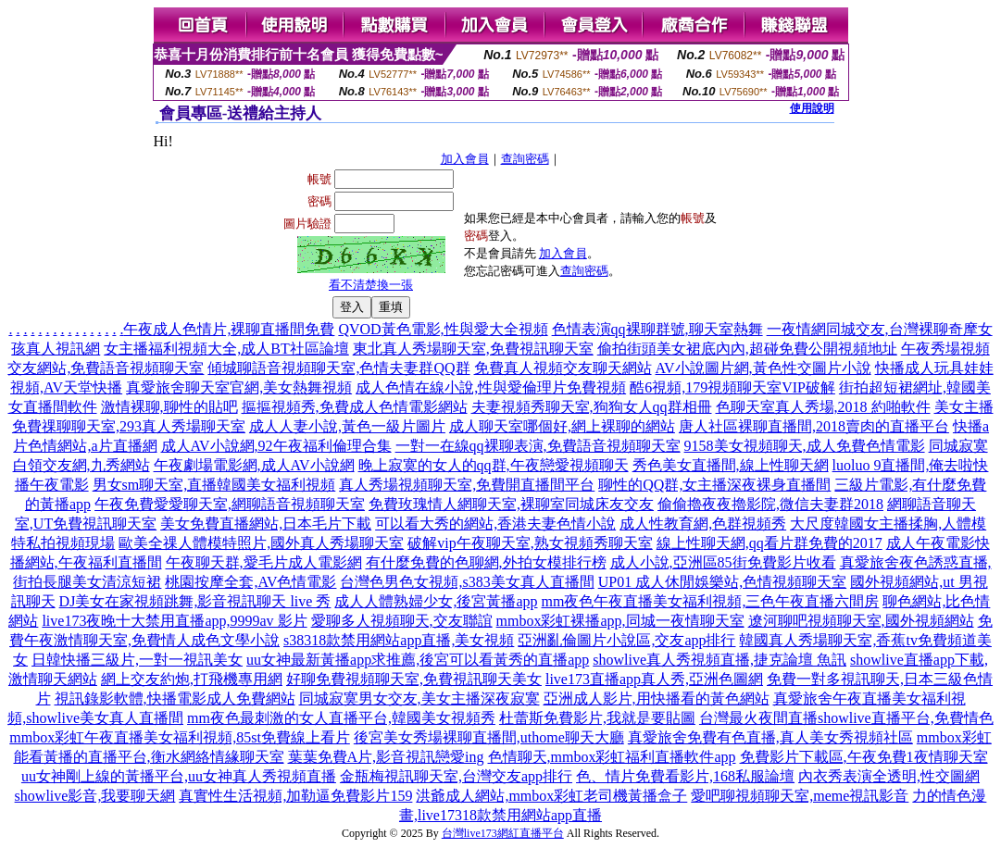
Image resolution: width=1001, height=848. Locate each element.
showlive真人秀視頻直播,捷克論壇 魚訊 (719, 659)
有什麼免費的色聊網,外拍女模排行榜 (486, 562)
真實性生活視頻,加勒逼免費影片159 (295, 796)
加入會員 (465, 159)
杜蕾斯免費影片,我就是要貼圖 (597, 718)
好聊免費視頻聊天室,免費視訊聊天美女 (414, 679)
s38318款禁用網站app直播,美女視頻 (398, 640)
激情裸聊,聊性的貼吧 (169, 407)
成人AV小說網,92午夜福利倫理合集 (276, 446)
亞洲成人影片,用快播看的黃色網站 (657, 698)
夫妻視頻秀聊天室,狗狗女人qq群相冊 (591, 407)
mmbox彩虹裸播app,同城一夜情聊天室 (620, 621)
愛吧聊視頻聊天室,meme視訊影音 (799, 796)
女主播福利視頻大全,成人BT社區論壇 (226, 348)
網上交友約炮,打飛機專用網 (191, 679)
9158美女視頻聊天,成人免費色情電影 (804, 446)
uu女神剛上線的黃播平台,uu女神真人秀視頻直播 (178, 776)
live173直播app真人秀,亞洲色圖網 (654, 679)
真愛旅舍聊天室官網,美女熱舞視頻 (239, 387)
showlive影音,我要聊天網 (95, 796)
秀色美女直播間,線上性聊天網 (730, 465)
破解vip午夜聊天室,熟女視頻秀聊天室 (529, 543)
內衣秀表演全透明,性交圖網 (889, 776)
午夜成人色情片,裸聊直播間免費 (228, 329)
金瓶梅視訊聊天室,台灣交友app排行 (456, 776)
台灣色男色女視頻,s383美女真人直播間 (467, 582)
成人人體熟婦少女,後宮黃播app (435, 601)
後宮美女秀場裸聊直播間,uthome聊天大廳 (489, 737)
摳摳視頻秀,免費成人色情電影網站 (355, 407)
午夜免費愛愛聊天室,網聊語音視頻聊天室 (229, 504)
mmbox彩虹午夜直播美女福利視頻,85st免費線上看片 (179, 737)
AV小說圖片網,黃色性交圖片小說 (763, 368)
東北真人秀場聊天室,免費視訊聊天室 (473, 348)
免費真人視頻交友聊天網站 (563, 368)
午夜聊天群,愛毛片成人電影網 (264, 562)
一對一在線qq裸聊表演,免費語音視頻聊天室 (538, 446)
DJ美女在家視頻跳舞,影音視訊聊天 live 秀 (195, 601)
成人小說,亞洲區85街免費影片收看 (723, 562)
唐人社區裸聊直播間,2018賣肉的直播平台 (814, 426)
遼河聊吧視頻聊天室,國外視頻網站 (861, 621)
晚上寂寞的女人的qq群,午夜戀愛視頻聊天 (493, 465)
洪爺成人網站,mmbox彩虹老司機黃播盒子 (551, 796)
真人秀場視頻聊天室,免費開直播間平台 (466, 485)
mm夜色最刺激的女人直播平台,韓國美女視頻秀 (341, 718)
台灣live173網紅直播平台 (503, 833)
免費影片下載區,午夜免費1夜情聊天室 (864, 757)
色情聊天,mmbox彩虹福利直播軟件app (612, 757)
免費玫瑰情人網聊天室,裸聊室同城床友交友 (511, 504)
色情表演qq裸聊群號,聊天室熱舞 (657, 329)
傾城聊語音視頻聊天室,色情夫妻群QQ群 (338, 368)
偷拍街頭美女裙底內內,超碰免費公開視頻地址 (747, 348)
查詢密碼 (525, 159)
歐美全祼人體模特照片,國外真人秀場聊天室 (261, 543)
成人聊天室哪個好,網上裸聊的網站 (562, 426)
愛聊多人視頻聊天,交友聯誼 (402, 621)
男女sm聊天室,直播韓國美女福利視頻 (214, 485)
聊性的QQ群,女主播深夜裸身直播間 (714, 485)
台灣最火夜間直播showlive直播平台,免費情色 (846, 718)
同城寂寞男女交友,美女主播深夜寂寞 (419, 698)
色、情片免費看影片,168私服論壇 (685, 776)
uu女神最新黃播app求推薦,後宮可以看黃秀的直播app (417, 659)
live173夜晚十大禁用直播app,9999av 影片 (174, 621)
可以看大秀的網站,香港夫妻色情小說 (495, 523)
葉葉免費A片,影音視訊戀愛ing (386, 757)
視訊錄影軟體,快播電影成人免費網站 (175, 698)
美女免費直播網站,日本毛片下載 (265, 523)
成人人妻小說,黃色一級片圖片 (347, 426)
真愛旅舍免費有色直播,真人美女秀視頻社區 (770, 737)
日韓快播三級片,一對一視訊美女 (137, 659)
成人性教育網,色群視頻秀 (702, 523)
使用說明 (812, 108)
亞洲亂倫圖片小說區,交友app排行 (626, 640)
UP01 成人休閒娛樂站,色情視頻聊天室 (722, 582)
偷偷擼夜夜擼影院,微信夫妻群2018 (770, 504)
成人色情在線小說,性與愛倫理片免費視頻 (491, 387)
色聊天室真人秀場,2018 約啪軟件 (823, 407)
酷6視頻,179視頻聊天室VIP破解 (732, 387)
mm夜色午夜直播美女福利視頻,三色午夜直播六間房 (711, 601)
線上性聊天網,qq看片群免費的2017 (769, 543)
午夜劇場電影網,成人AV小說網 (254, 465)
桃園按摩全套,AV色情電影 (250, 582)
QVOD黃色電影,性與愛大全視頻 (442, 329)
